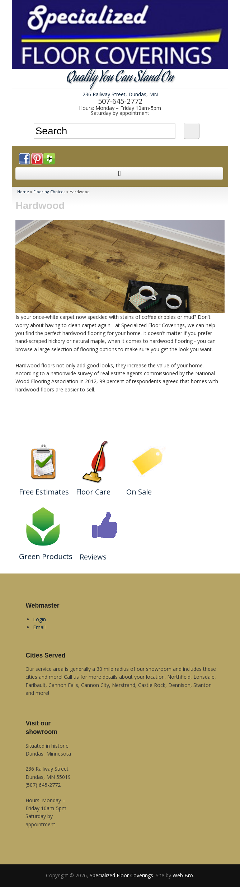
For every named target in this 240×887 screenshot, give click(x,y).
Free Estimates (44, 492)
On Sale (139, 492)
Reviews (93, 557)
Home (23, 191)
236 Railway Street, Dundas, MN (120, 94)
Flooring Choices (49, 191)
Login (39, 619)
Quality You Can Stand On (120, 78)
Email (39, 627)
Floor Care (93, 492)
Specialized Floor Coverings (121, 875)
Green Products (45, 556)
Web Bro (183, 875)
